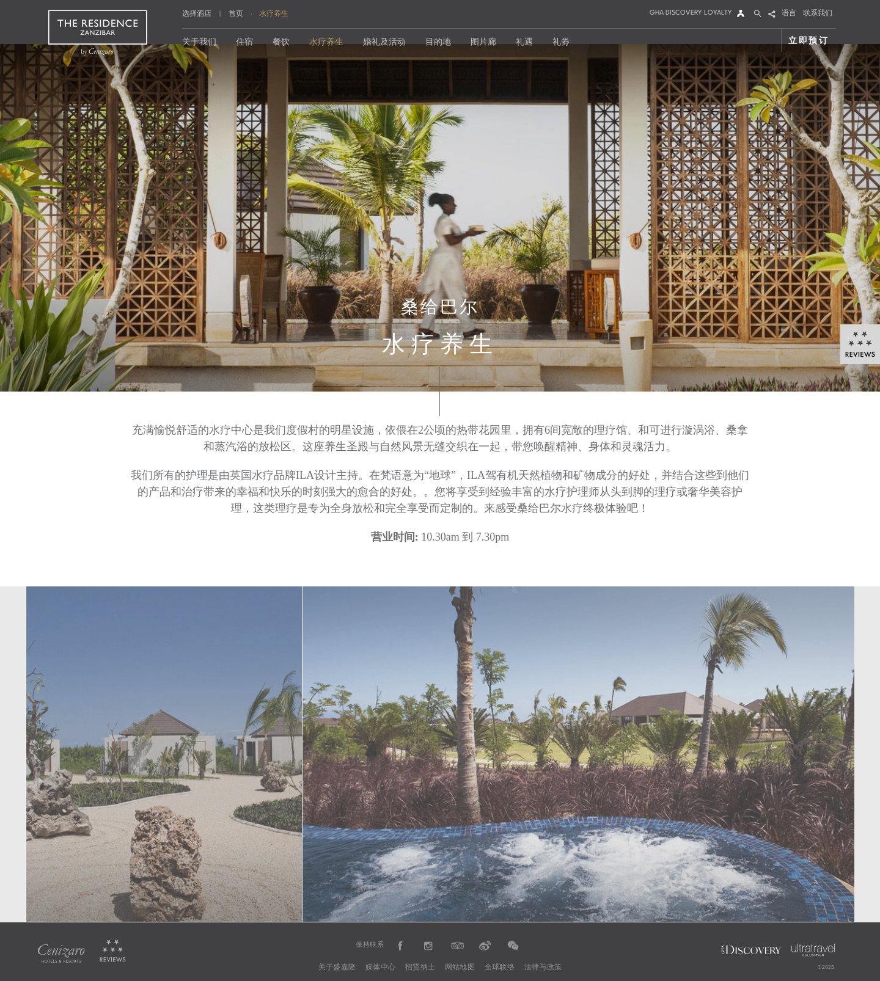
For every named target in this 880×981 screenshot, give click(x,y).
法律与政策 (543, 967)
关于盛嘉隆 (337, 967)
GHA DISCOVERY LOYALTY (691, 13)
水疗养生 (273, 13)
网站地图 (460, 967)
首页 (236, 13)
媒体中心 (380, 967)
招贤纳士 (420, 967)
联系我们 (817, 13)
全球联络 (500, 967)
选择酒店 (196, 14)
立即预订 (808, 40)
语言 (789, 13)
